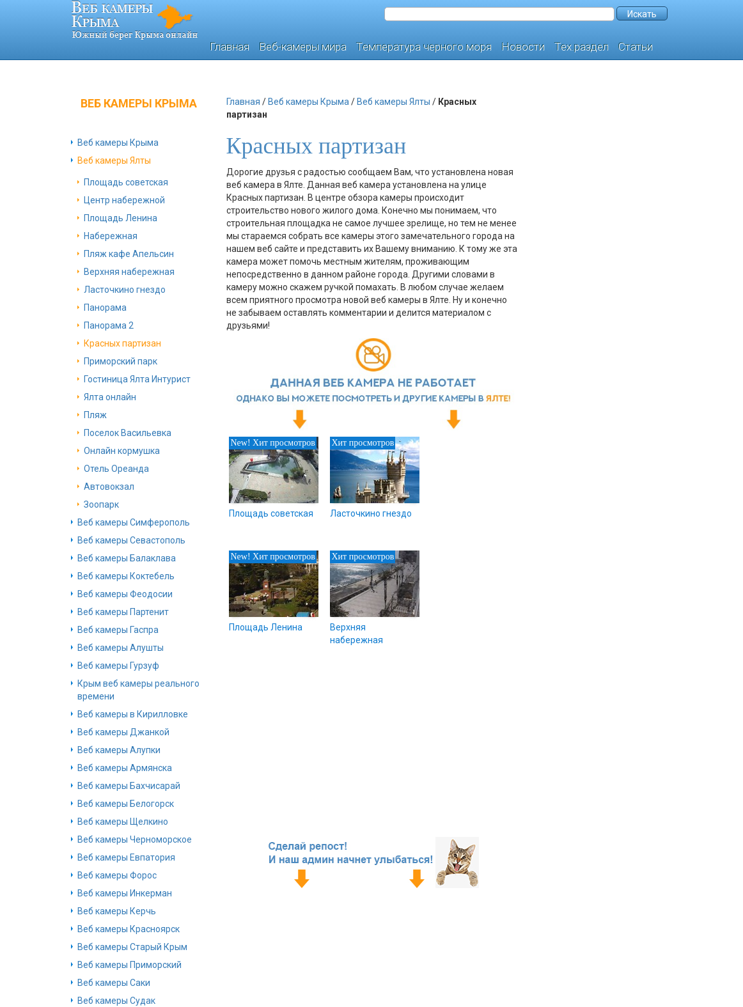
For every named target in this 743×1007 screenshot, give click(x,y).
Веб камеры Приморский (129, 965)
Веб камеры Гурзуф (118, 665)
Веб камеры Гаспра (118, 630)
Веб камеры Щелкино (122, 821)
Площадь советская (126, 182)
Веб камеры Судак (116, 1000)
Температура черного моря (424, 46)
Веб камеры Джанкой (123, 732)
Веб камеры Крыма (118, 142)
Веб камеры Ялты (114, 160)
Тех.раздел (581, 46)
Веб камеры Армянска (124, 768)
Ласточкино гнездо (125, 290)
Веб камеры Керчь (116, 911)
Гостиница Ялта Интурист (137, 379)
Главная (229, 46)
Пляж (95, 415)
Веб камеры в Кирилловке (132, 714)
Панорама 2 (109, 325)
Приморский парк (120, 361)
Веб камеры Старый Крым (132, 947)
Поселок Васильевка (127, 433)
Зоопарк (101, 504)
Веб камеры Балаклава (126, 558)
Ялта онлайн (110, 397)
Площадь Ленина (120, 218)
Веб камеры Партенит (123, 612)
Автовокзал (109, 486)
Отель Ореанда (116, 469)
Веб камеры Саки (113, 983)
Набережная (110, 236)
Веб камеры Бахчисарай (128, 786)
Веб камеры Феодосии (125, 594)
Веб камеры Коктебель (126, 576)
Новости (523, 46)
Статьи (635, 46)
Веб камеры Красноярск (128, 929)
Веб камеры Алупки (118, 750)
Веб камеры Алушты (120, 648)
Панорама (105, 307)
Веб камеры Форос (117, 875)
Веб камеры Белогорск (125, 804)
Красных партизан (122, 343)
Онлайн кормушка (122, 451)
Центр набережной (124, 200)
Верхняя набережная (129, 272)
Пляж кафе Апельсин (129, 254)
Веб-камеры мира (303, 46)
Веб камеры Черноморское (134, 839)
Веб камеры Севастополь (131, 540)
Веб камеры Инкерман (124, 893)
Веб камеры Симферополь (133, 522)
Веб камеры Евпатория (126, 857)
